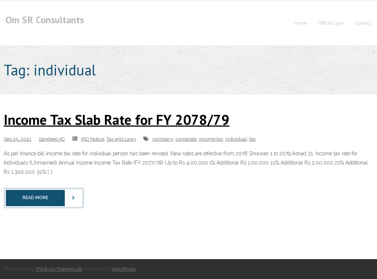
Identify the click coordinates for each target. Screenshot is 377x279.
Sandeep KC (52, 139)
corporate (186, 139)
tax (252, 139)
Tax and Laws (121, 139)
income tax (211, 139)
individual (236, 139)
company (162, 139)
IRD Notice (92, 139)
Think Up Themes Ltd (58, 269)
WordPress (123, 269)
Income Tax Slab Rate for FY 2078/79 (116, 119)
